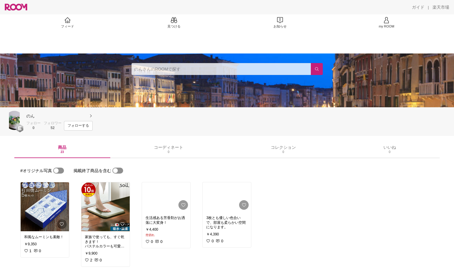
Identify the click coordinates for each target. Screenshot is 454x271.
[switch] (58, 171)
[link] (45, 206)
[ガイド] (418, 7)
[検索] (317, 69)
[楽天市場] (440, 7)
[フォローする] (78, 126)
